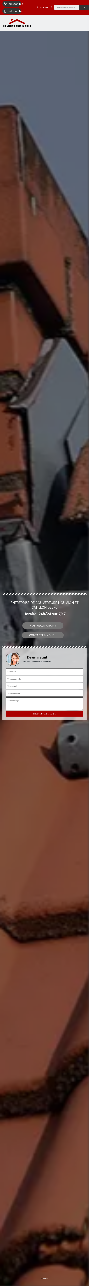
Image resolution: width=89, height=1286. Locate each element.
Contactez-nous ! (43, 635)
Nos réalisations (43, 625)
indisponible (12, 4)
